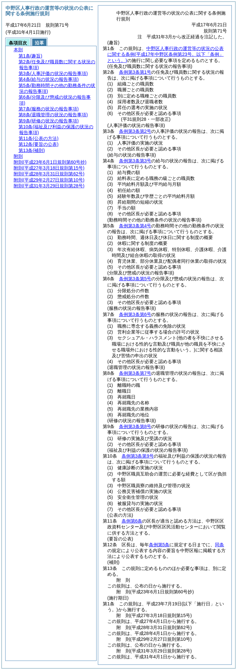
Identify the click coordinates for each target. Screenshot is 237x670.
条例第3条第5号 (135, 278)
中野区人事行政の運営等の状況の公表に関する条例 (165, 54)
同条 (219, 544)
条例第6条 (132, 521)
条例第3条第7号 (135, 373)
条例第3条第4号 (135, 225)
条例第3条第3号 (135, 160)
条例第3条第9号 (138, 456)
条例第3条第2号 (135, 131)
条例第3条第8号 (135, 426)
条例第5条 (159, 544)
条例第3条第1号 (135, 72)
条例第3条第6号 (135, 314)
